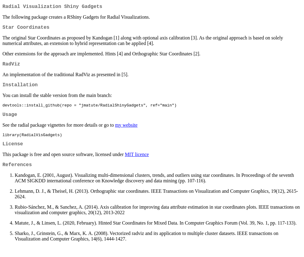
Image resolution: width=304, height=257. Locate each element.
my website (126, 132)
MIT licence (137, 163)
